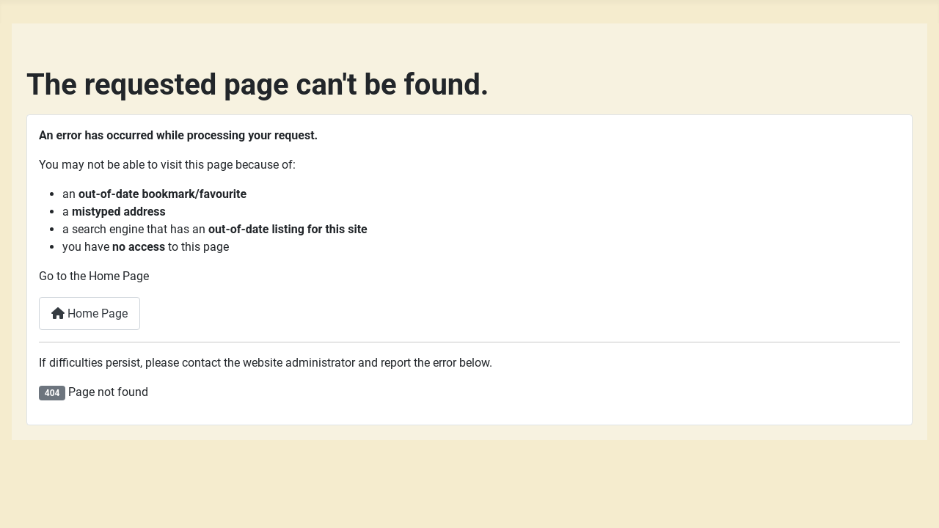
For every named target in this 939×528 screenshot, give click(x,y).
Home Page (89, 313)
